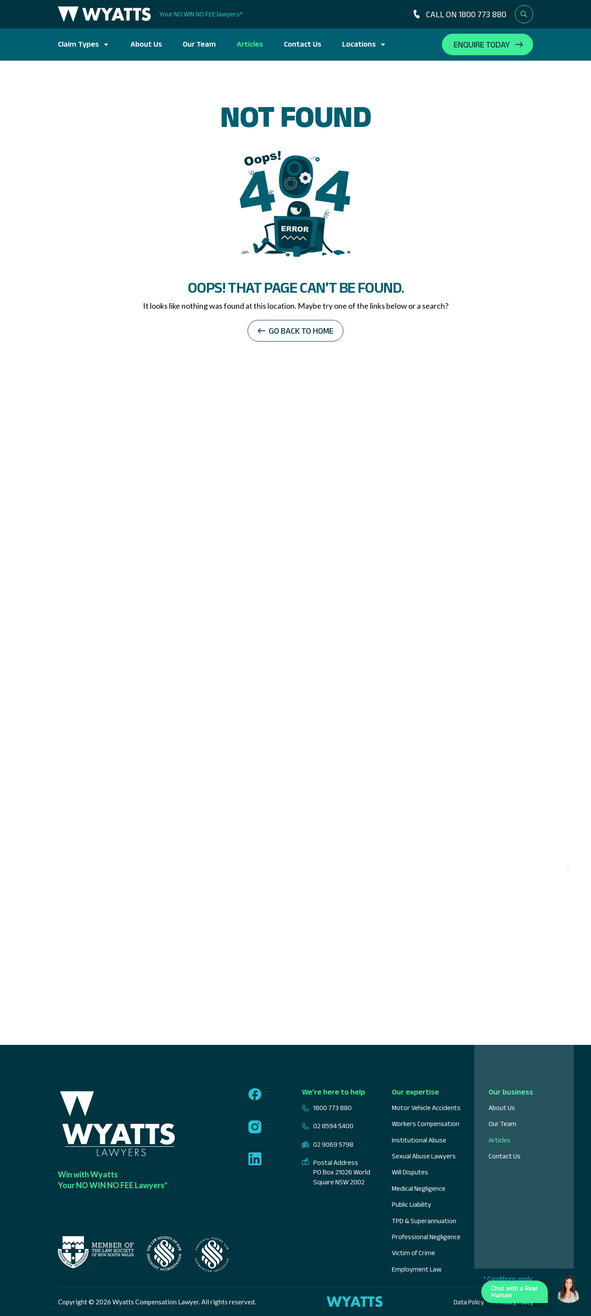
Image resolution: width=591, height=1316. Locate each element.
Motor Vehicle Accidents (426, 1107)
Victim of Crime (413, 1252)
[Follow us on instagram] (254, 1127)
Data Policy (469, 1302)
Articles (250, 44)
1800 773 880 (327, 1108)
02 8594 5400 (327, 1126)
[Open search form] (524, 14)
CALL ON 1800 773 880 (458, 14)
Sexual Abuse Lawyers (424, 1156)
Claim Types (78, 44)
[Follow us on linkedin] (254, 1159)
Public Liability (411, 1204)
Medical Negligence (418, 1188)
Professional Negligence (426, 1236)
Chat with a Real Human (517, 1293)
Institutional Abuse (419, 1140)
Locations (359, 44)
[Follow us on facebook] (254, 1095)
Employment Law (417, 1269)
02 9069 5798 (327, 1144)
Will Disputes (410, 1172)
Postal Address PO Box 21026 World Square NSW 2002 (336, 1172)
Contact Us (302, 44)
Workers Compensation (425, 1123)
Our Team (199, 44)
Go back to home (301, 330)
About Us (146, 44)
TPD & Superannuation (424, 1220)
